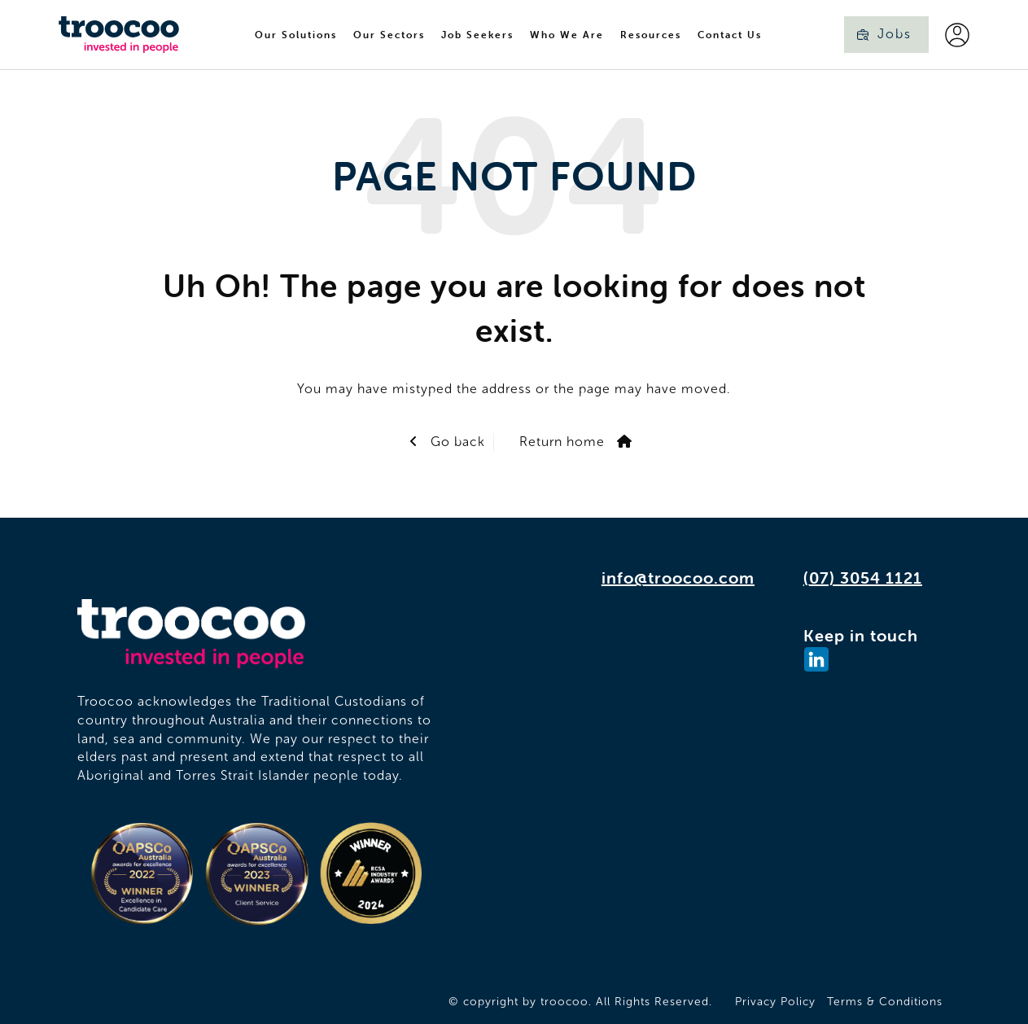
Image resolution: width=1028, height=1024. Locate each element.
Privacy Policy (775, 1002)
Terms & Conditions (885, 1002)
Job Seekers (477, 34)
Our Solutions (296, 34)
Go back (456, 442)
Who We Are (567, 34)
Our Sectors (389, 34)
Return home (562, 442)
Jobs (894, 34)
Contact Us (730, 34)
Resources (650, 34)
